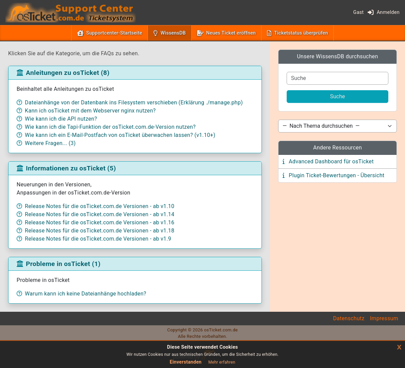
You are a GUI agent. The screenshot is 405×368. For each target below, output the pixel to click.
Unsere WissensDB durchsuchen (337, 56)
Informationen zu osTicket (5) (71, 168)
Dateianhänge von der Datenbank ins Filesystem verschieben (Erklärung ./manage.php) (134, 102)
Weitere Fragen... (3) (50, 143)
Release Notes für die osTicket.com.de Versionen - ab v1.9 (98, 239)
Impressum (384, 318)
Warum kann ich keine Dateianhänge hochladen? (85, 293)
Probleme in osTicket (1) (63, 264)
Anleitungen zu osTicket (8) (67, 73)
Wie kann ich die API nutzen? (61, 119)
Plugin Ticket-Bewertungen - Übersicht (336, 175)
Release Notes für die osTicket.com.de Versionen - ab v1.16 (99, 222)
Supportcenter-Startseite (114, 33)
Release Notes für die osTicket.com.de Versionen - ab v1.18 (99, 230)
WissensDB (174, 32)
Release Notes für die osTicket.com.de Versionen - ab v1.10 (99, 206)
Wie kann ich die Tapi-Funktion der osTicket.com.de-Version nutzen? (110, 127)
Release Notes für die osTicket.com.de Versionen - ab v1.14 (99, 214)
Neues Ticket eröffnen (231, 33)
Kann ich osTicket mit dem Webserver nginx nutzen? (90, 110)
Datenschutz (349, 318)
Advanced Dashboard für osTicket (331, 161)
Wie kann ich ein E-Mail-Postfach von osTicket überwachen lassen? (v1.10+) (120, 135)
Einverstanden (185, 362)
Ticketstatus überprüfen (301, 33)
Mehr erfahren (221, 362)
